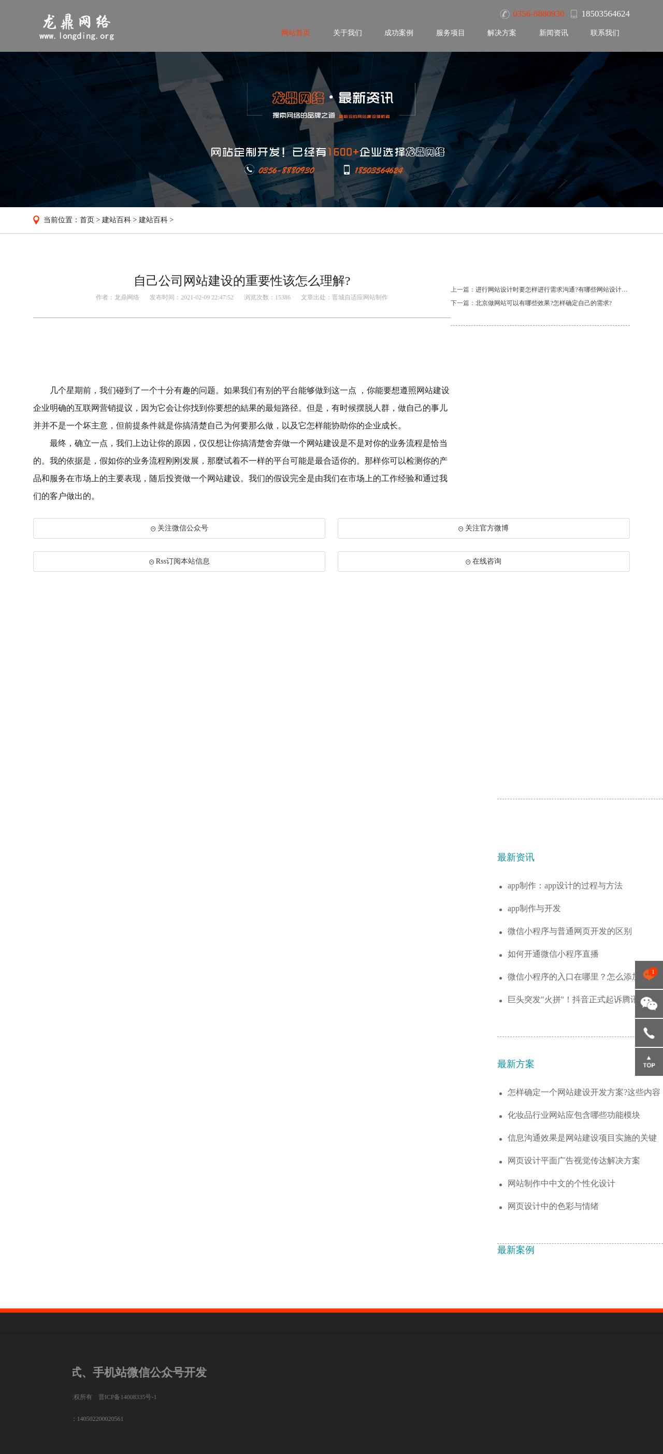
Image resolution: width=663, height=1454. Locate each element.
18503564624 (649, 1033)
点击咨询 (649, 975)
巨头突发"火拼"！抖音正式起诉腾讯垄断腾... (581, 1157)
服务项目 (450, 33)
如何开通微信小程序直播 (553, 1111)
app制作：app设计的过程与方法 (565, 1043)
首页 (87, 220)
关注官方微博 (483, 528)
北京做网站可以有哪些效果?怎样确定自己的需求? (543, 303)
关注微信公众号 (179, 528)
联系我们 (604, 33)
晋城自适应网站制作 (360, 297)
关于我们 (347, 33)
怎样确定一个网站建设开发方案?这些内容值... (584, 1250)
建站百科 (116, 220)
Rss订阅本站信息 (179, 561)
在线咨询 (483, 561)
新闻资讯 (553, 33)
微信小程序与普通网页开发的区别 (570, 1088)
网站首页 (295, 33)
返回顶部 (649, 1062)
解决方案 (501, 33)
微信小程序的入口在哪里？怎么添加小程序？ (582, 1135)
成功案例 (398, 33)
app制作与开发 (534, 1065)
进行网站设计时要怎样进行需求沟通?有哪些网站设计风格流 (557, 289)
